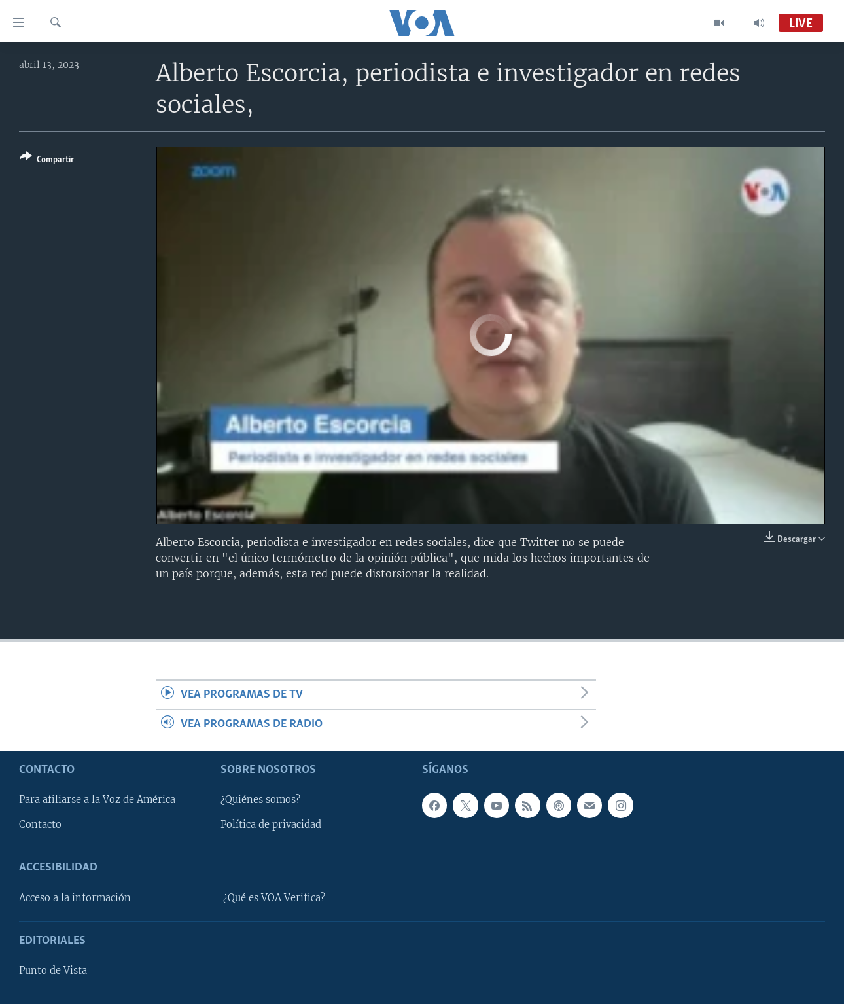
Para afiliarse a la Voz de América (97, 800)
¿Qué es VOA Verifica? (274, 898)
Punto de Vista (53, 971)
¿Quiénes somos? (260, 800)
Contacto (40, 825)
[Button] (47, 160)
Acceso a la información (75, 898)
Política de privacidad (270, 825)
